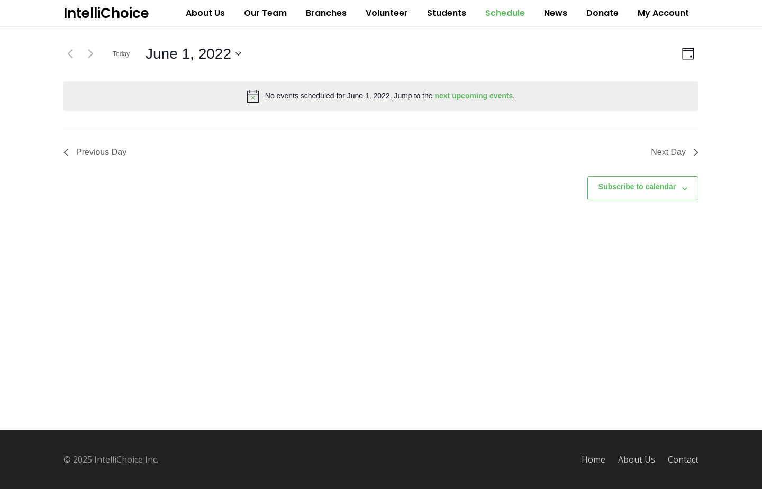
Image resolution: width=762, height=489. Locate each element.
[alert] (381, 96)
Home (593, 459)
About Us (636, 459)
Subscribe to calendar (637, 186)
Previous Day (95, 151)
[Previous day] (70, 54)
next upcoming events (473, 95)
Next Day (674, 151)
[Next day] (90, 54)
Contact (683, 459)
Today (121, 54)
